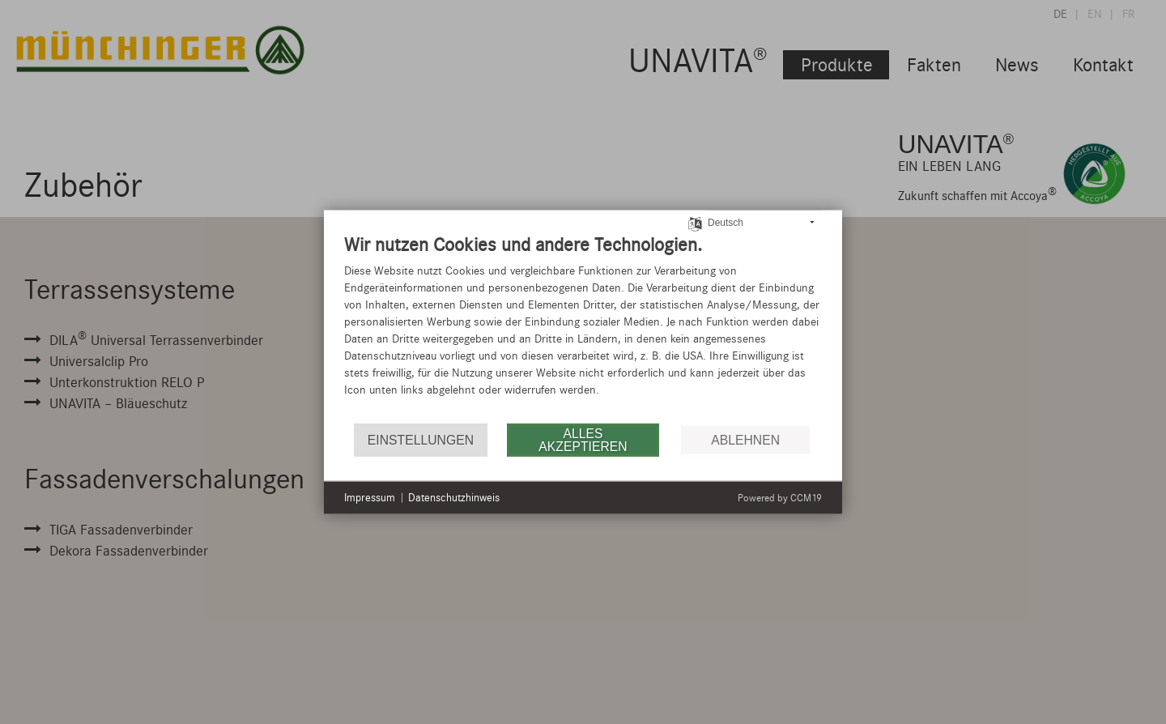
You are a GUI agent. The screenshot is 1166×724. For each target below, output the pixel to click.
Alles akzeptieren (582, 439)
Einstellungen (421, 439)
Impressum (369, 498)
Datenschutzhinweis (454, 498)
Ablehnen (745, 439)
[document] (583, 327)
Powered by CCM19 (780, 497)
